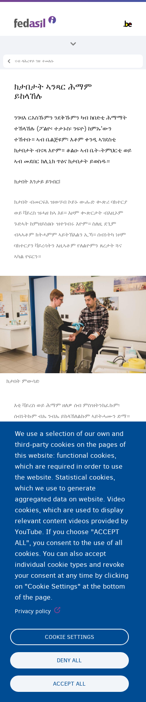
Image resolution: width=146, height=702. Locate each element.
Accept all (69, 684)
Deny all (69, 660)
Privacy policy (33, 611)
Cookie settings (69, 637)
